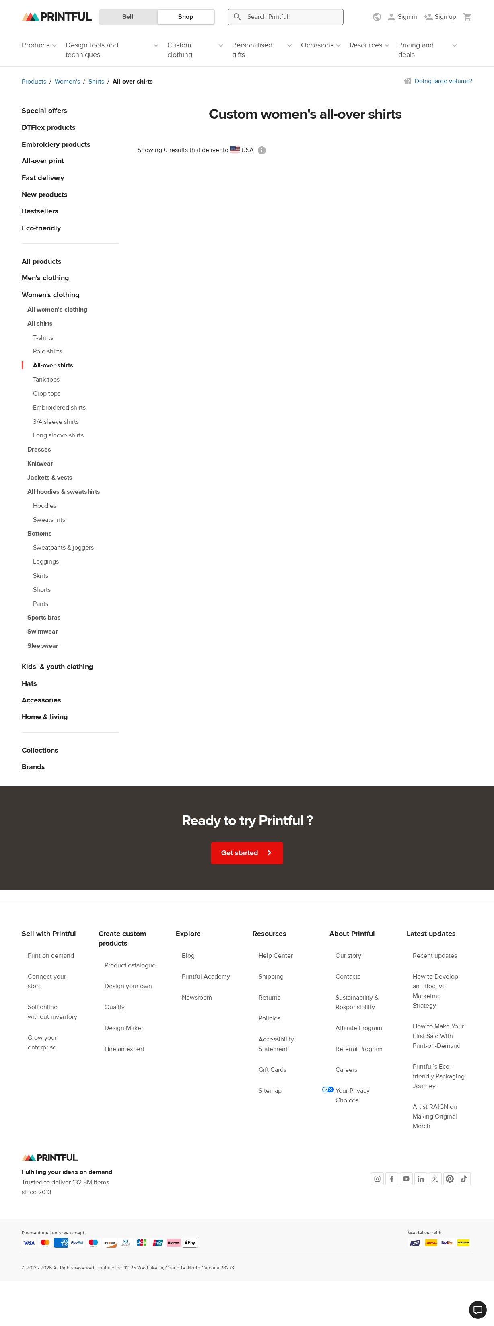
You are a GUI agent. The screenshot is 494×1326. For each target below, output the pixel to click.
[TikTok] (464, 1178)
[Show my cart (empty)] (467, 17)
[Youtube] (406, 1178)
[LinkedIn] (420, 1178)
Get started (247, 853)
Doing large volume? (443, 81)
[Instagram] (377, 1178)
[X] (435, 1178)
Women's (67, 82)
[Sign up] (440, 17)
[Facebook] (391, 1178)
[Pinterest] (449, 1178)
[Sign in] (402, 17)
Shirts (96, 82)
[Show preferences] (377, 17)
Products (34, 82)
